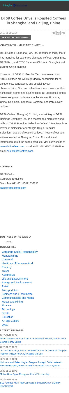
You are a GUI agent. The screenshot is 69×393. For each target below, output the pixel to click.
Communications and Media (18, 297)
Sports (5, 313)
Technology (8, 309)
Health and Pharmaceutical (17, 263)
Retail (5, 286)
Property (7, 267)
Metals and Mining (12, 301)
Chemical (7, 259)
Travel (5, 271)
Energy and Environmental (17, 282)
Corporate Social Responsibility (20, 251)
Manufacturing (10, 255)
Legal (5, 324)
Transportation (10, 290)
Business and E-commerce (17, 294)
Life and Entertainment (15, 37)
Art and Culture (10, 320)
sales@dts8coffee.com (20, 151)
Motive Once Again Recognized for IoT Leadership (24, 374)
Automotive (8, 274)
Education (7, 316)
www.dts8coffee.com (12, 146)
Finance (6, 305)
